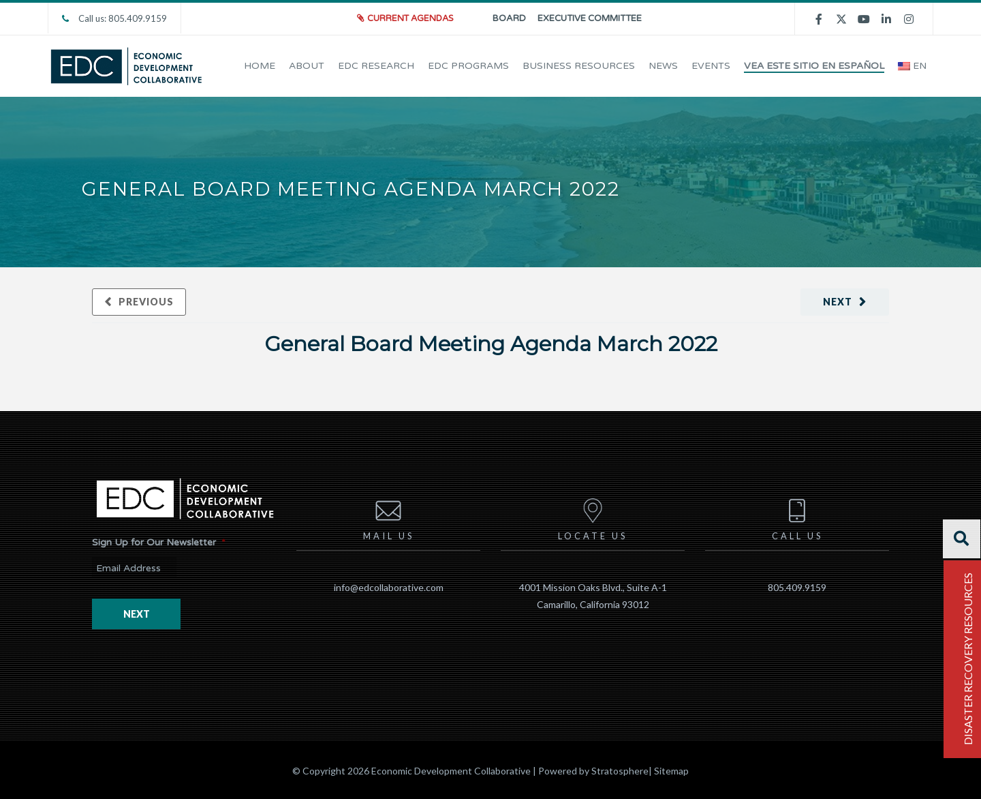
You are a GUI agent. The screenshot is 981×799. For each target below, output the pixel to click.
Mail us (388, 517)
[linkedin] (886, 19)
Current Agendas (412, 18)
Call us (797, 517)
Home (259, 66)
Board (509, 18)
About (306, 66)
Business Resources (579, 66)
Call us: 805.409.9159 (114, 18)
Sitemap (671, 770)
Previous (146, 301)
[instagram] (909, 19)
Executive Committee (590, 18)
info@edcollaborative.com (388, 586)
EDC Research (376, 66)
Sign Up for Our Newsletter (158, 542)
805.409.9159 (797, 586)
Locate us (592, 517)
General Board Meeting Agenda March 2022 (491, 342)
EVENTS (710, 66)
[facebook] (819, 19)
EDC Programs (468, 66)
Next (837, 301)
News (663, 66)
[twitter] (841, 18)
